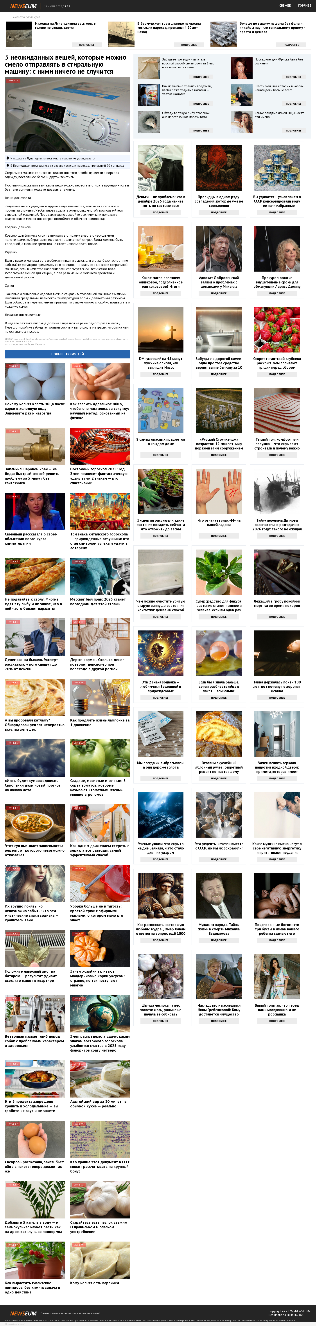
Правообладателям (15, 1324)
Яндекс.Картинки (36, 344)
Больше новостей (67, 354)
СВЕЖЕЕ (285, 5)
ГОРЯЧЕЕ (304, 5)
